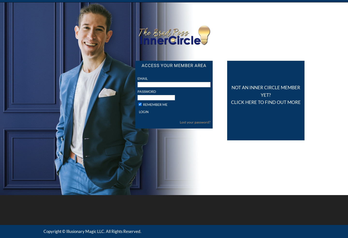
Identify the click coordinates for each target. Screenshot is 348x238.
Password (147, 91)
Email (143, 78)
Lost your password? (195, 122)
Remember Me (155, 104)
